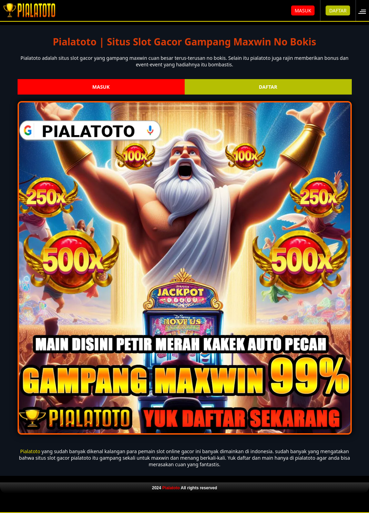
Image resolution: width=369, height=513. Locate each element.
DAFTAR (338, 10)
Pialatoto (30, 451)
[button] (364, 10)
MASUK (303, 10)
